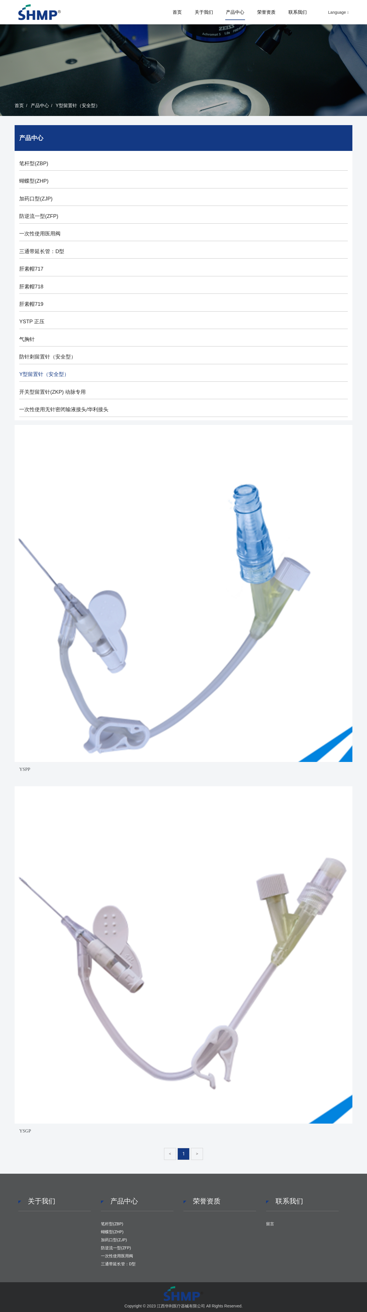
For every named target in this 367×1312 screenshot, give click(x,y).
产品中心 (235, 12)
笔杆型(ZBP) (33, 163)
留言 (270, 1224)
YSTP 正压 (31, 321)
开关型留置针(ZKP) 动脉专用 (52, 392)
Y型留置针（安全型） (78, 105)
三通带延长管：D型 (41, 251)
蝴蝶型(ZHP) (33, 181)
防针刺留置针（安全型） (47, 357)
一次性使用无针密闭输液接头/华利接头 (63, 409)
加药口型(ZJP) (35, 199)
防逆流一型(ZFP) (38, 216)
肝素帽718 (31, 286)
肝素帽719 (31, 304)
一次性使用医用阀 (39, 234)
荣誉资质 (266, 12)
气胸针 (27, 339)
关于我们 (204, 12)
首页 (177, 12)
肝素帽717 (31, 269)
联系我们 (297, 12)
